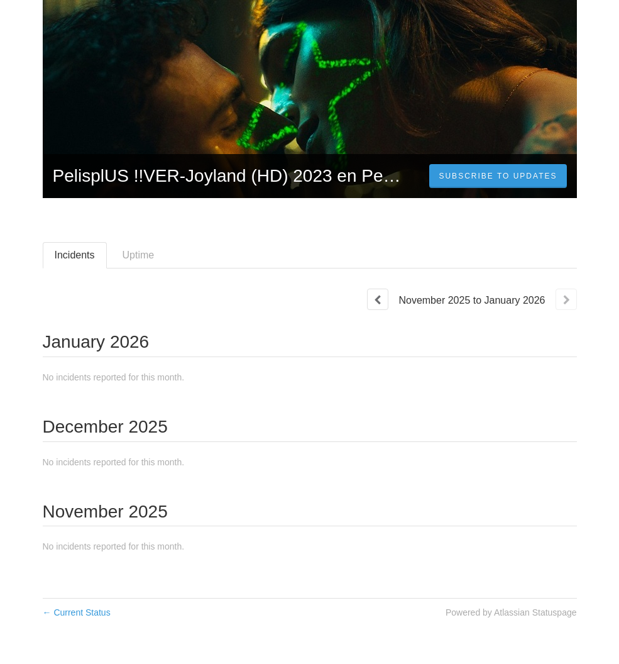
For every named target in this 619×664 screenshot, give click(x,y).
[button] (497, 176)
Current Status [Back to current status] (77, 612)
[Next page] (566, 299)
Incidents (75, 255)
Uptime (139, 255)
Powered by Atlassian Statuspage (511, 612)
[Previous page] (377, 299)
